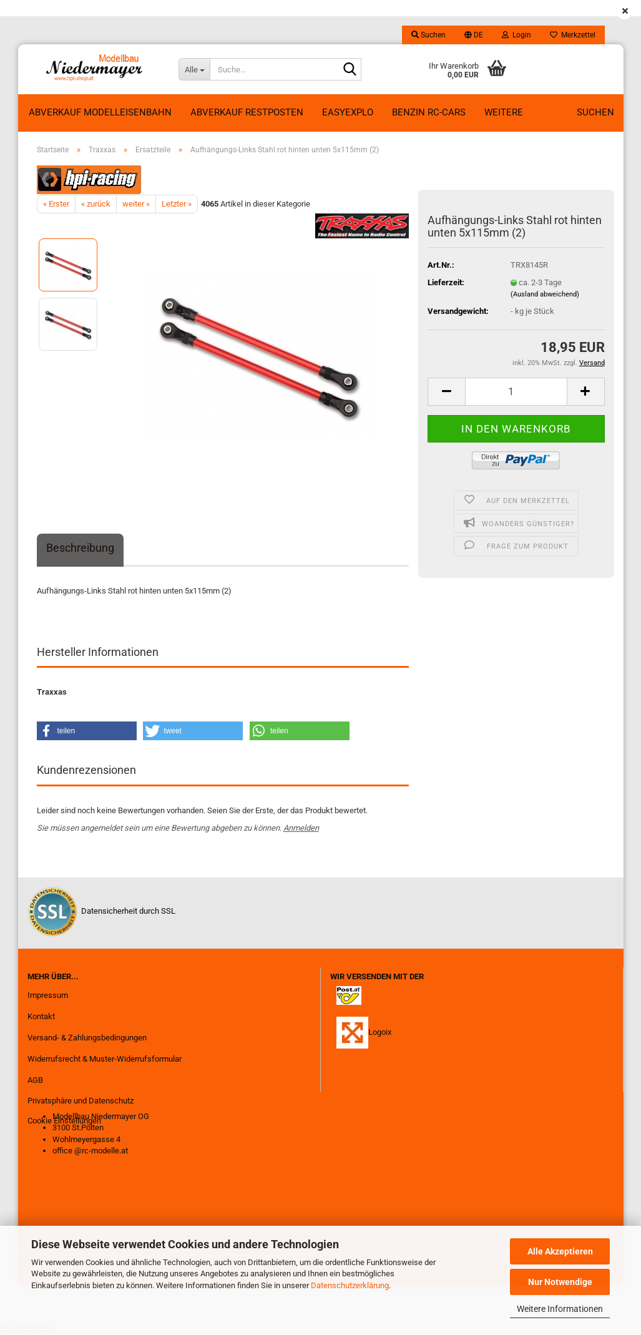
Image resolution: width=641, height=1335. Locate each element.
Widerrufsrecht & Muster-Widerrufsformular (104, 1059)
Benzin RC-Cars (429, 112)
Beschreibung (80, 547)
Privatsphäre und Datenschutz (80, 1100)
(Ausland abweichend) (545, 294)
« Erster (56, 203)
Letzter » (177, 203)
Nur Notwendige (560, 1282)
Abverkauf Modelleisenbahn (100, 112)
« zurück (95, 203)
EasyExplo (347, 112)
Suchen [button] (428, 35)
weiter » (136, 203)
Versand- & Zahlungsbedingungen (87, 1037)
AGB (35, 1080)
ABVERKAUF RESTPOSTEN (246, 112)
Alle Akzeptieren (560, 1251)
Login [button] (516, 35)
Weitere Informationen (560, 1309)
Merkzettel (572, 35)
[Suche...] (194, 69)
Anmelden (301, 828)
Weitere (503, 112)
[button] (473, 35)
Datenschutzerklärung (350, 1285)
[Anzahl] (516, 392)
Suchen (595, 112)
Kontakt (41, 1016)
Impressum (47, 995)
